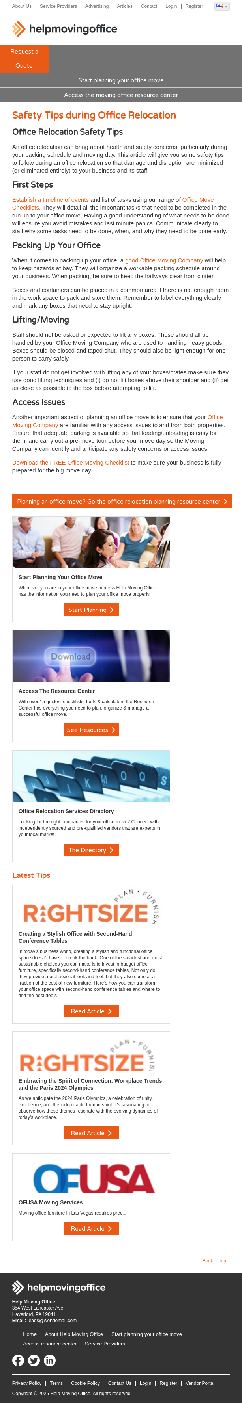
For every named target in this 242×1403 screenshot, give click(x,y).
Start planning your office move (121, 80)
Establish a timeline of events (50, 199)
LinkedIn (50, 1360)
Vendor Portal (200, 1383)
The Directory (91, 850)
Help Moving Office (65, 31)
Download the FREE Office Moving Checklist (70, 462)
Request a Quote (24, 58)
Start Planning (91, 609)
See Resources (91, 730)
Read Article (91, 1011)
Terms (56, 1383)
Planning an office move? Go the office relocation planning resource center (122, 501)
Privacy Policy (27, 1383)
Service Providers (58, 6)
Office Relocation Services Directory (66, 811)
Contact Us (119, 1383)
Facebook (18, 1360)
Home (30, 1334)
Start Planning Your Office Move (61, 577)
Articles (124, 6)
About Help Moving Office (74, 1334)
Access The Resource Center (57, 691)
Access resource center (50, 1344)
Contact (149, 6)
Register (194, 6)
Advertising (97, 6)
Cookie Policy (85, 1383)
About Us (22, 6)
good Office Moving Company (165, 260)
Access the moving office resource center (121, 94)
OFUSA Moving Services (51, 1202)
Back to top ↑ (216, 1261)
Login (171, 6)
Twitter (34, 1360)
